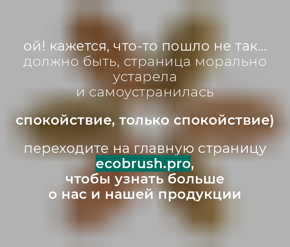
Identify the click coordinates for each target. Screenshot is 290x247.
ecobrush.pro (143, 163)
